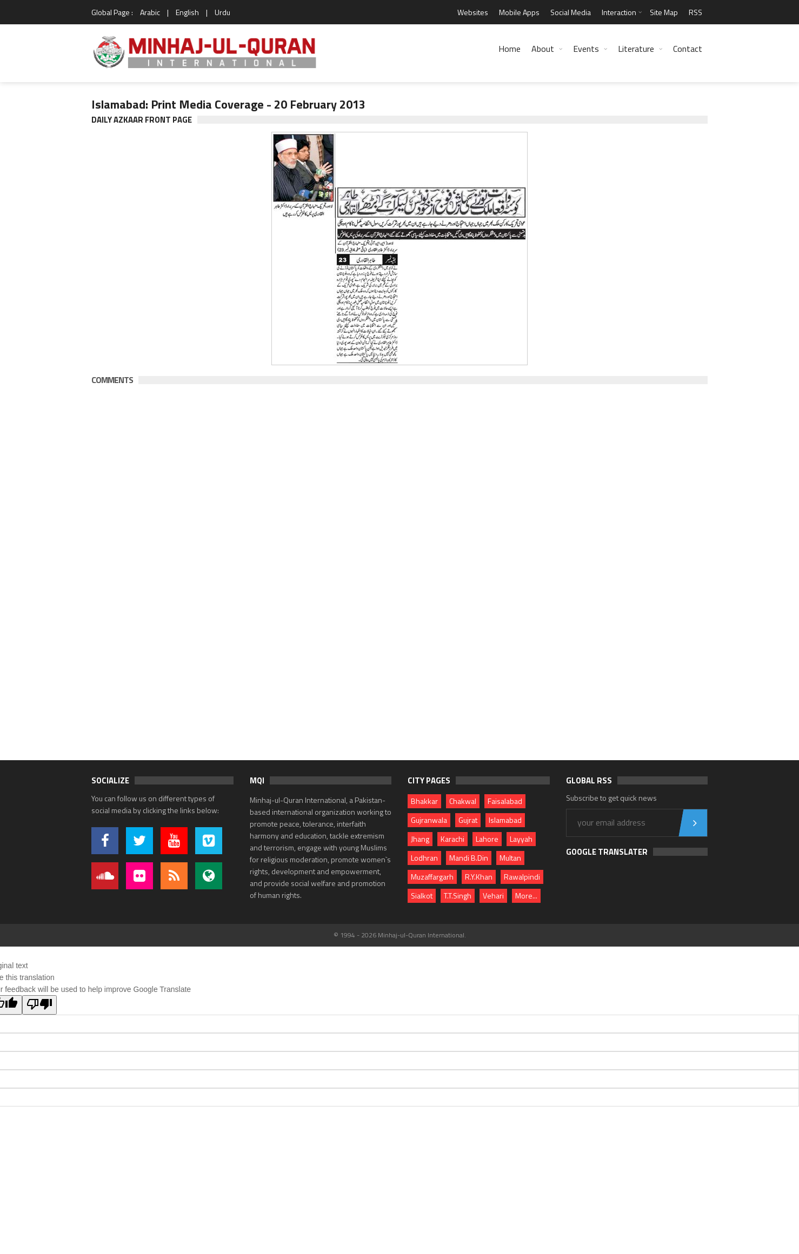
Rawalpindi (522, 876)
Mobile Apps (519, 12)
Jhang (420, 838)
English (187, 12)
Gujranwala (429, 820)
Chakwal (462, 801)
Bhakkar (424, 801)
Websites (472, 12)
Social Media (570, 12)
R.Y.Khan (478, 876)
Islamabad (505, 820)
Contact (687, 48)
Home (509, 48)
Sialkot (421, 895)
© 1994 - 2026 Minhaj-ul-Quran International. (400, 935)
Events (586, 48)
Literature (636, 48)
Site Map (664, 12)
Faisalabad (505, 801)
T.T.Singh (457, 895)
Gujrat (467, 820)
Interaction (619, 12)
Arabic (150, 12)
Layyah (521, 838)
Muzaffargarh (432, 876)
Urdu (222, 12)
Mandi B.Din (468, 857)
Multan (510, 857)
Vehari (493, 895)
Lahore (487, 838)
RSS (695, 12)
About (542, 48)
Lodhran (424, 857)
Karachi (452, 838)
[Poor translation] (39, 1005)
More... (526, 895)
